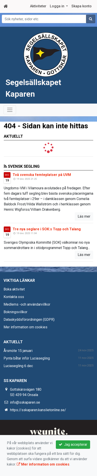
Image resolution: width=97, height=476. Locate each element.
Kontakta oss (14, 297)
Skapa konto (81, 6)
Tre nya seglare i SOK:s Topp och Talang (47, 229)
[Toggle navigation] (10, 109)
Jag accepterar (73, 444)
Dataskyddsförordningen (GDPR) (29, 319)
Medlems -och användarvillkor (27, 304)
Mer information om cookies (25, 327)
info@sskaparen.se (25, 402)
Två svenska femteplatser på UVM (42, 175)
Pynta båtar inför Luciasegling (27, 358)
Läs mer (84, 216)
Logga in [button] (57, 6)
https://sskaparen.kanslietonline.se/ (38, 410)
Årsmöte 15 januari (18, 351)
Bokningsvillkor (15, 312)
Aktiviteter (38, 6)
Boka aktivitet (14, 289)
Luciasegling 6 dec (18, 366)
